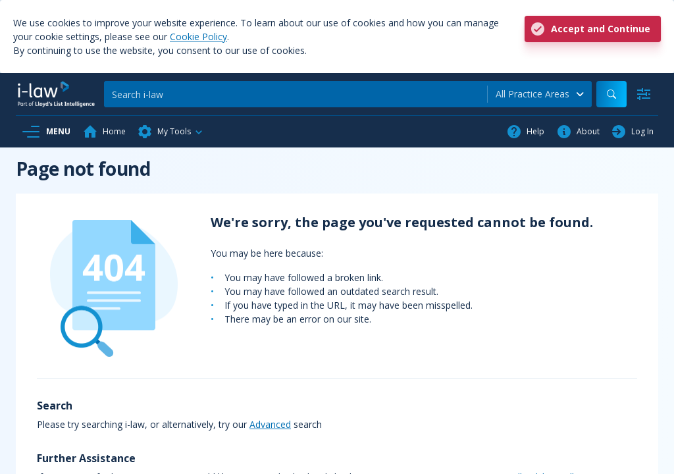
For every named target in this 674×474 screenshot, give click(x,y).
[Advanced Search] (643, 94)
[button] (170, 131)
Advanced (270, 424)
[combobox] (540, 94)
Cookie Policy (198, 36)
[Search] (295, 94)
